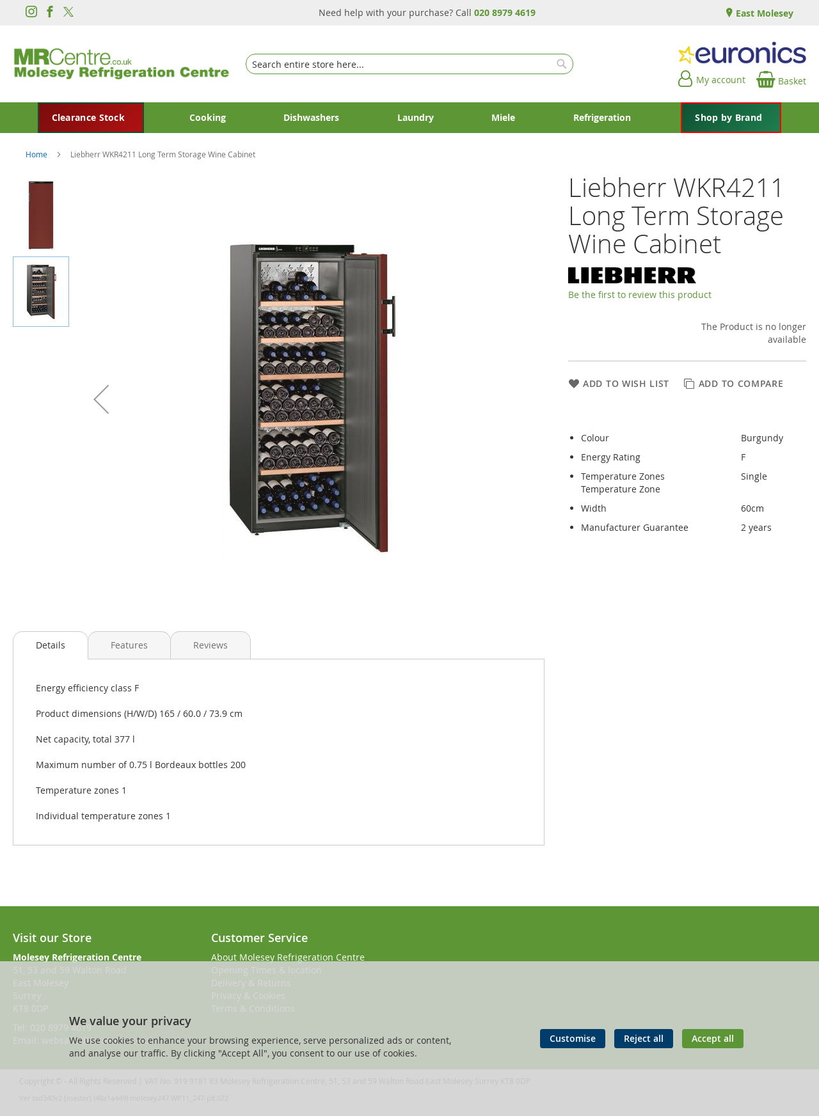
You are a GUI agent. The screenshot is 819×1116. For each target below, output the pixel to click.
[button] (101, 399)
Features (129, 645)
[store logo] (121, 64)
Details (50, 645)
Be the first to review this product (640, 294)
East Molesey (763, 13)
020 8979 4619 (505, 12)
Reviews (210, 645)
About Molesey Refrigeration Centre (288, 957)
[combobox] (409, 64)
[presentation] (50, 645)
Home (37, 154)
